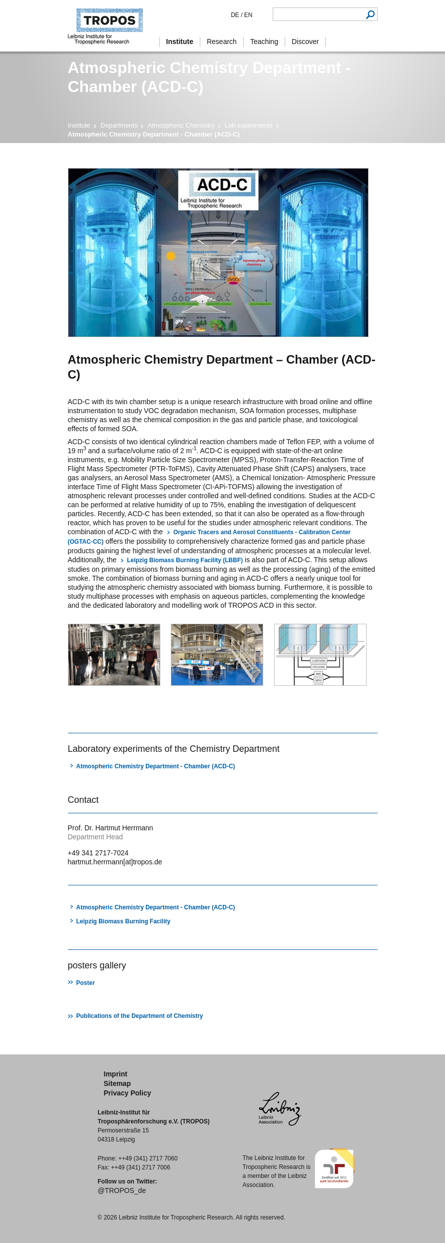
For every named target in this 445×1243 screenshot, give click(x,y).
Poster (85, 982)
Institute (79, 125)
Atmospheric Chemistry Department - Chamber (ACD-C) (155, 766)
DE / (236, 15)
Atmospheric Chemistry (180, 125)
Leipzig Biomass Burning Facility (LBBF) (185, 560)
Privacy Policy (127, 1093)
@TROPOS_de (122, 1190)
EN (247, 15)
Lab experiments (249, 125)
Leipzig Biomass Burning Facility (123, 921)
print (74, 714)
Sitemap (117, 1083)
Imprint (115, 1074)
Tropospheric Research (110, 26)
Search (371, 14)
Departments (118, 125)
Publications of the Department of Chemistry (139, 1015)
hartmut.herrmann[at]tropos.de (115, 862)
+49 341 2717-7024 (98, 853)
